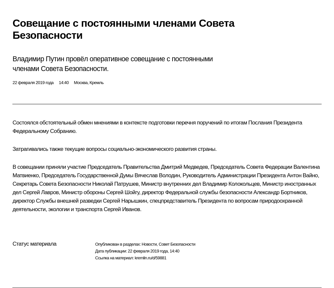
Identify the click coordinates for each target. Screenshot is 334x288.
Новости (149, 244)
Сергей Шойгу (122, 192)
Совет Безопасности (177, 244)
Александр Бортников (279, 192)
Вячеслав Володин (157, 175)
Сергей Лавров (40, 192)
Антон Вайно (302, 175)
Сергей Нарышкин (125, 201)
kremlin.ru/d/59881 (150, 257)
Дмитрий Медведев (184, 167)
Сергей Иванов (122, 209)
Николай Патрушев (115, 184)
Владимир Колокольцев (231, 184)
